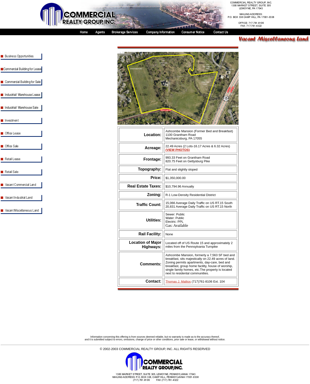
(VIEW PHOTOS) (177, 150)
